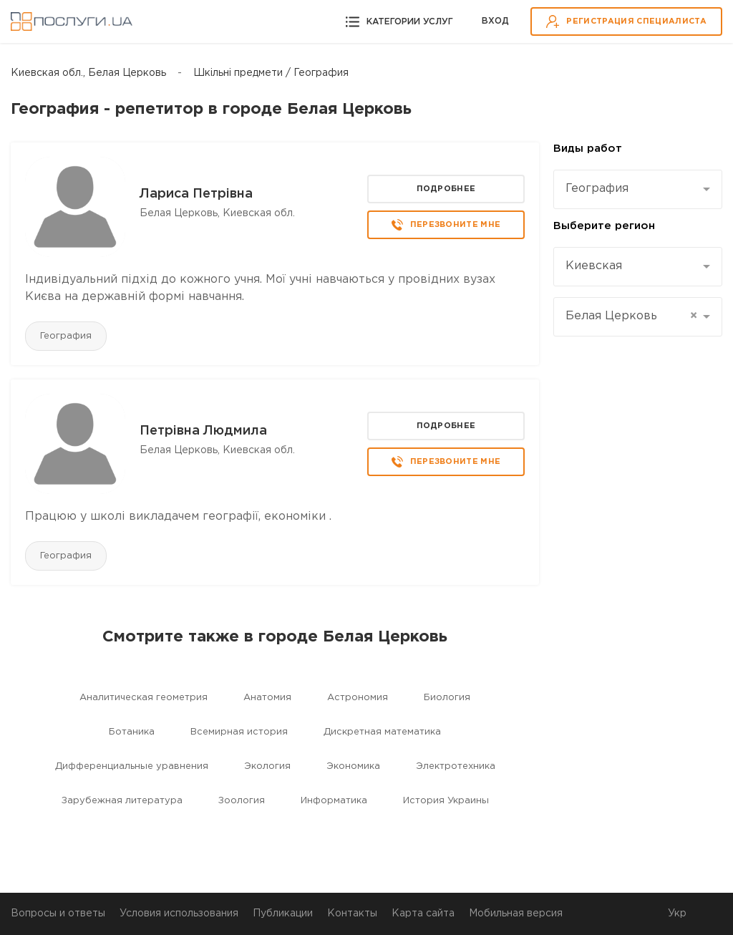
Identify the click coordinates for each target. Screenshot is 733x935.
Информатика (334, 801)
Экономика (353, 766)
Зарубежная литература (122, 801)
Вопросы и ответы (58, 913)
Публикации (283, 913)
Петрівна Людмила (203, 431)
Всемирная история (239, 732)
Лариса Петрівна (196, 194)
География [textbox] (596, 188)
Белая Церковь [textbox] (631, 316)
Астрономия (357, 698)
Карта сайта (423, 913)
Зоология (241, 801)
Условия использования (179, 913)
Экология (267, 766)
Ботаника (132, 732)
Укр (677, 913)
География (66, 336)
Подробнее (446, 189)
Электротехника (455, 766)
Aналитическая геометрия (143, 698)
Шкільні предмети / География (271, 73)
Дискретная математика (382, 732)
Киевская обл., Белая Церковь (88, 73)
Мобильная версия (516, 913)
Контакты (352, 913)
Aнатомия (267, 698)
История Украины (446, 801)
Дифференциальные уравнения (131, 766)
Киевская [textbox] (593, 266)
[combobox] (637, 189)
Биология (447, 698)
